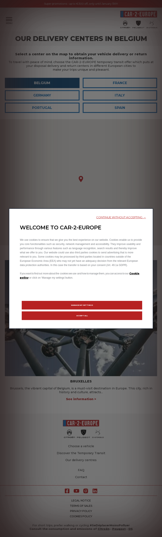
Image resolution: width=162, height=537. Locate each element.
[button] (121, 217)
